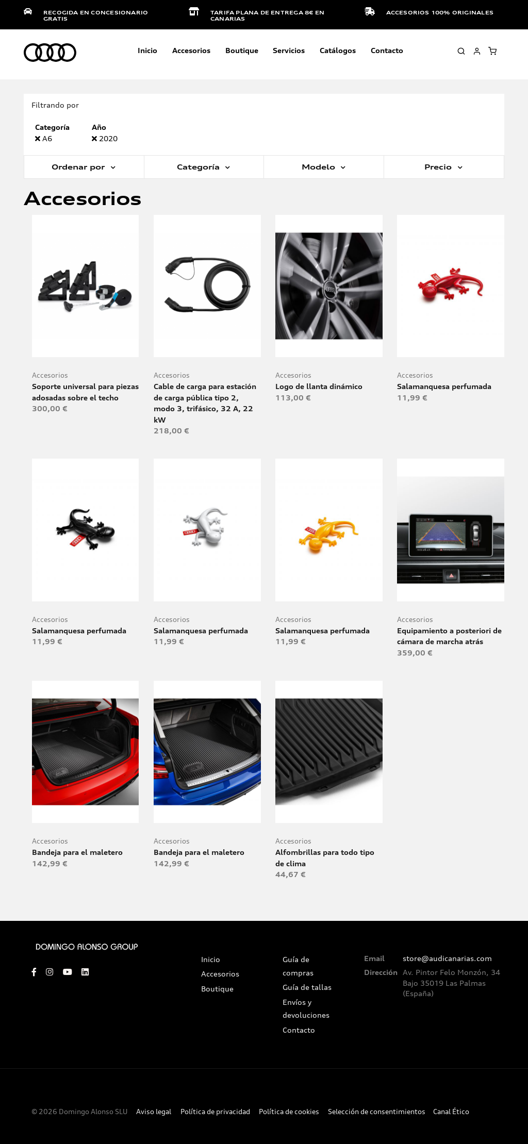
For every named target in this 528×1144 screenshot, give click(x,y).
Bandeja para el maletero (77, 852)
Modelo (320, 167)
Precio (439, 167)
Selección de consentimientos (376, 1112)
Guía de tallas (307, 987)
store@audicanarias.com (447, 958)
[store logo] (50, 53)
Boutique (241, 50)
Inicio (147, 50)
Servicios (289, 50)
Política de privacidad (215, 1112)
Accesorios (50, 375)
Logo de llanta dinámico (318, 386)
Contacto (387, 50)
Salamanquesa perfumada (444, 386)
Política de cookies (289, 1112)
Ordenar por (79, 167)
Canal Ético (451, 1112)
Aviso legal (153, 1112)
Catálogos (338, 50)
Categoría (199, 167)
